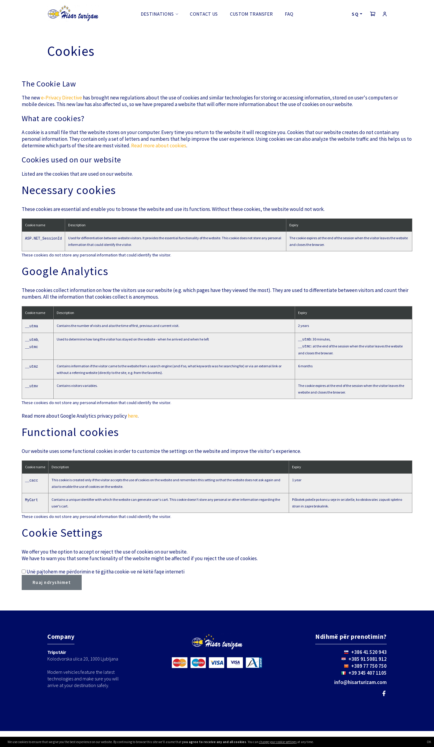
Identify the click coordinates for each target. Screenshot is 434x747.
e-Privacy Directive (61, 97)
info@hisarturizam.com (360, 682)
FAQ (289, 14)
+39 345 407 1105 (367, 673)
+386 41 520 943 (369, 652)
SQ (355, 14)
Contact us (204, 14)
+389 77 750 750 (369, 666)
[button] (373, 14)
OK (429, 742)
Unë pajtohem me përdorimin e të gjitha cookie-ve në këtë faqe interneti (105, 571)
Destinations (157, 14)
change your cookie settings (278, 742)
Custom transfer (251, 14)
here (133, 416)
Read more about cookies (158, 145)
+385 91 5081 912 (367, 659)
